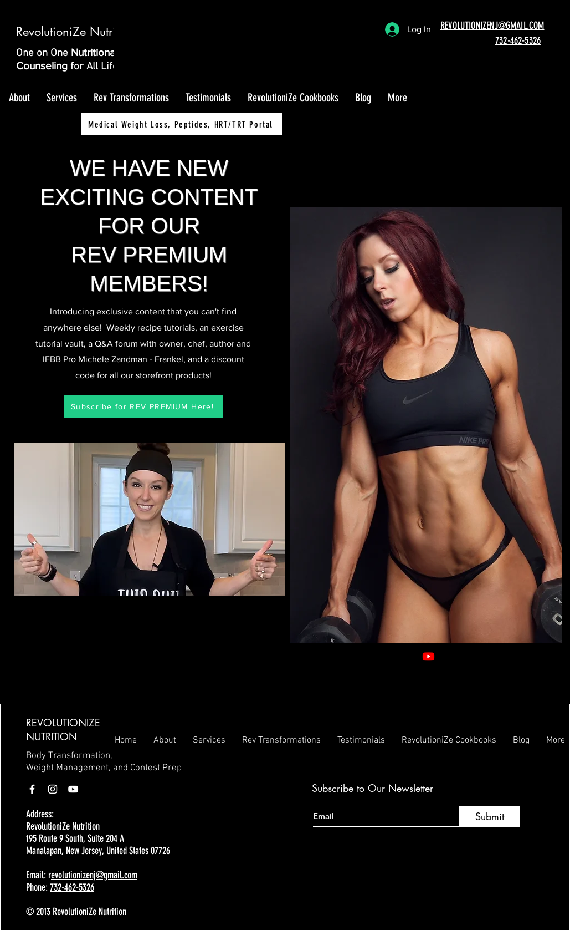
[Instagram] (462, 656)
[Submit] (489, 816)
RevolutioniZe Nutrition (75, 31)
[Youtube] (428, 656)
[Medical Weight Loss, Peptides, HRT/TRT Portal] (181, 124)
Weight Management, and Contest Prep (104, 768)
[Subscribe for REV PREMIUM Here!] (143, 406)
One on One (43, 53)
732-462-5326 (72, 887)
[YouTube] (73, 789)
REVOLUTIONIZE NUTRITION (63, 729)
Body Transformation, (69, 755)
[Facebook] (445, 656)
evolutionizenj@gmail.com (94, 875)
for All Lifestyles (107, 66)
